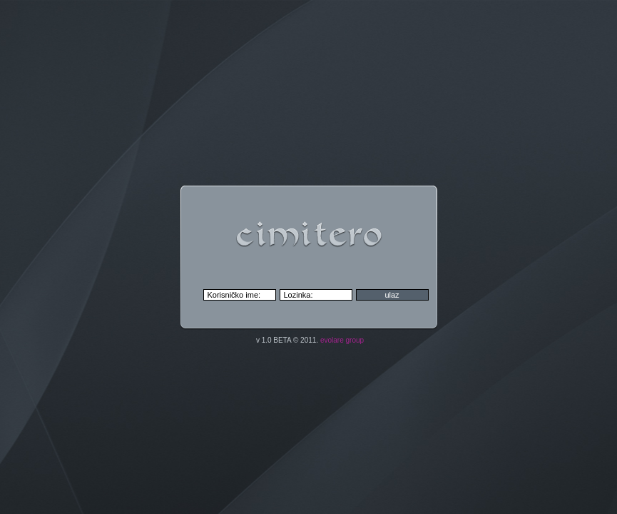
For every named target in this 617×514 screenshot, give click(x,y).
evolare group (342, 340)
